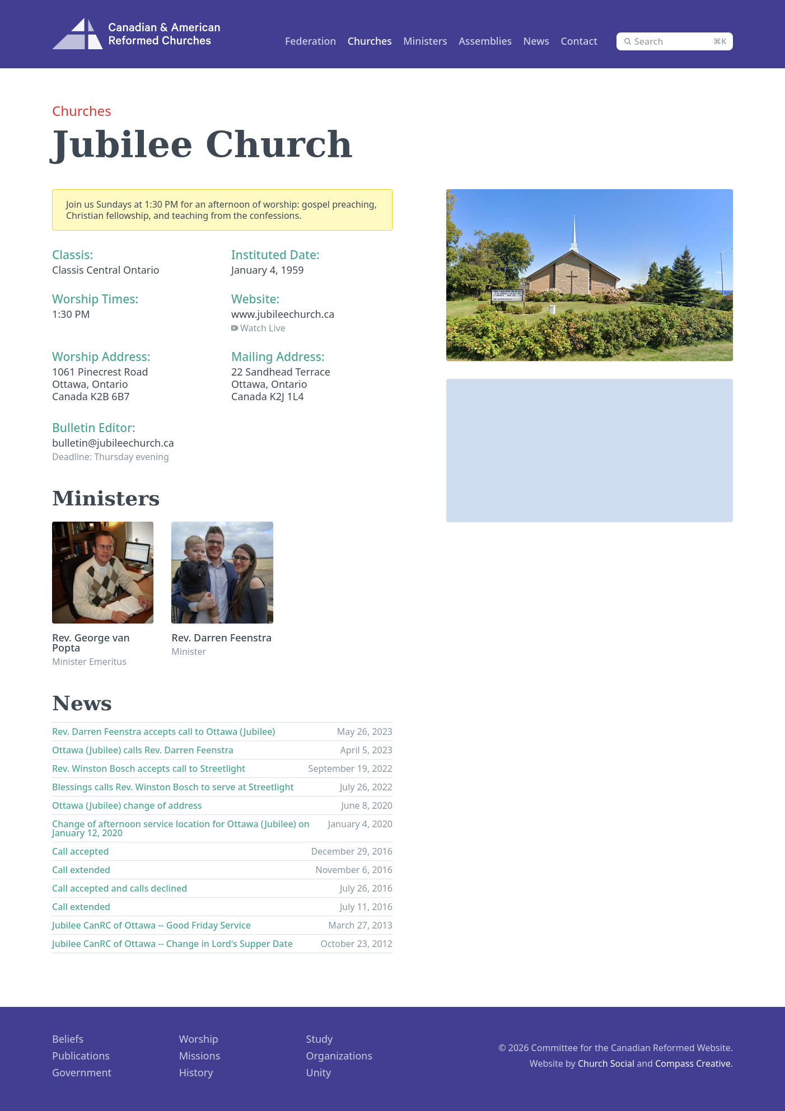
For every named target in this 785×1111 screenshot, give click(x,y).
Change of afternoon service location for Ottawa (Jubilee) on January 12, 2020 (181, 828)
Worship (198, 1039)
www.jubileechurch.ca (282, 314)
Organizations (339, 1055)
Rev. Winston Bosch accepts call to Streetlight (148, 768)
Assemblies (477, 41)
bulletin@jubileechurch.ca (113, 442)
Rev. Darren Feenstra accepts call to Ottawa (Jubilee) (163, 731)
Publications (81, 1055)
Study (319, 1039)
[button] (589, 440)
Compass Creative (693, 1063)
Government (81, 1072)
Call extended (81, 869)
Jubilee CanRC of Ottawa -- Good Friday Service (151, 925)
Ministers (413, 41)
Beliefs (67, 1039)
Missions (200, 1055)
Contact (575, 41)
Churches (355, 41)
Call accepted (80, 851)
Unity (318, 1072)
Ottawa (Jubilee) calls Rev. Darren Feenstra (142, 750)
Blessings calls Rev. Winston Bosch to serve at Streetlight (173, 786)
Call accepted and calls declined (119, 888)
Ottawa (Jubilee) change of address (127, 805)
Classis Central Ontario (106, 269)
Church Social (606, 1063)
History (196, 1072)
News (530, 41)
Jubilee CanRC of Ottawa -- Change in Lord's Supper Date (172, 943)
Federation (293, 41)
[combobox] (674, 41)
